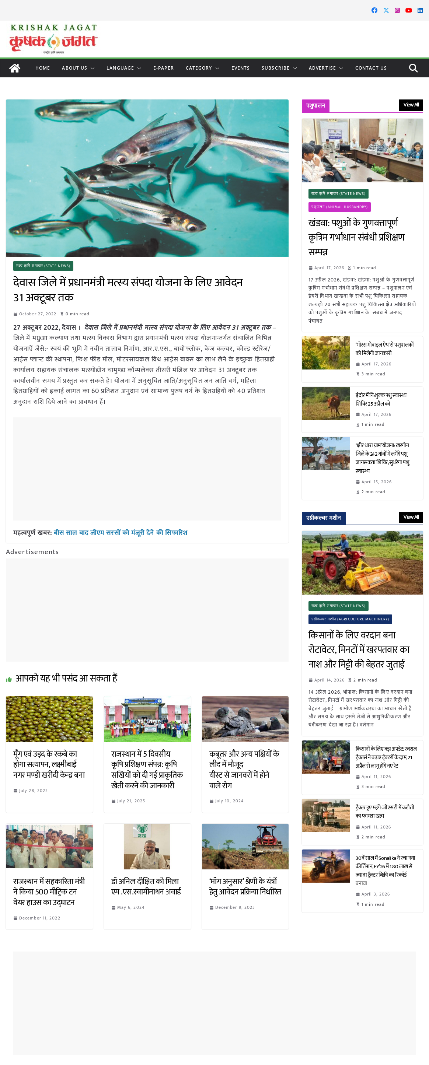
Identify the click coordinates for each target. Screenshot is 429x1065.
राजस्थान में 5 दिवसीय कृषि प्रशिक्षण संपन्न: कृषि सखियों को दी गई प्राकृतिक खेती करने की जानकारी (147, 770)
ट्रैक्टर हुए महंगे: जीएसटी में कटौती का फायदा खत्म (385, 811)
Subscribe (276, 68)
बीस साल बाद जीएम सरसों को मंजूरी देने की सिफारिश (121, 533)
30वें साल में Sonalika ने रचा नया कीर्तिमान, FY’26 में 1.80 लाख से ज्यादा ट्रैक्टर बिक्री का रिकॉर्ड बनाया (385, 871)
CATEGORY (199, 68)
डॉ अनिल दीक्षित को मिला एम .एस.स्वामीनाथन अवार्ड (146, 887)
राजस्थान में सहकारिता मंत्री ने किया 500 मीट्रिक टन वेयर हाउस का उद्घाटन (49, 892)
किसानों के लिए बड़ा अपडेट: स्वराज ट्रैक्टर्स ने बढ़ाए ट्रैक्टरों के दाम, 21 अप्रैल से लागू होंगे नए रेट (386, 757)
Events (240, 68)
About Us (74, 68)
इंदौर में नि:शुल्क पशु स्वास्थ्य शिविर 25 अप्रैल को (381, 399)
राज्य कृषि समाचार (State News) (43, 266)
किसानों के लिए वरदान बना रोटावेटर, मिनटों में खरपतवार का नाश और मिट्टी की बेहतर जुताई (358, 650)
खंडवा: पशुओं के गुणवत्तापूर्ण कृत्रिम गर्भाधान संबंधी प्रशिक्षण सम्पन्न (356, 238)
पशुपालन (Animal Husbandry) (339, 207)
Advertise (322, 68)
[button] (91, 68)
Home (42, 68)
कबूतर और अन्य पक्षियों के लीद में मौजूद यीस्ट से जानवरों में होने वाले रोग (244, 770)
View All (411, 105)
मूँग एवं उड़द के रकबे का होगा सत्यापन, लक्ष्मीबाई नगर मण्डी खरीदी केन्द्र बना (48, 764)
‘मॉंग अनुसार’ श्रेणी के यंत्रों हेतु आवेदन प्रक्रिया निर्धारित (245, 887)
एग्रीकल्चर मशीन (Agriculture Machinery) (350, 619)
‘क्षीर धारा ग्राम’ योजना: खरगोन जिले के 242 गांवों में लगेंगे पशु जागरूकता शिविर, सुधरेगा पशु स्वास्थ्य (382, 458)
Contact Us (371, 68)
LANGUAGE (120, 68)
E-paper (163, 68)
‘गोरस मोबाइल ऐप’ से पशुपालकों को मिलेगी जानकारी (385, 349)
